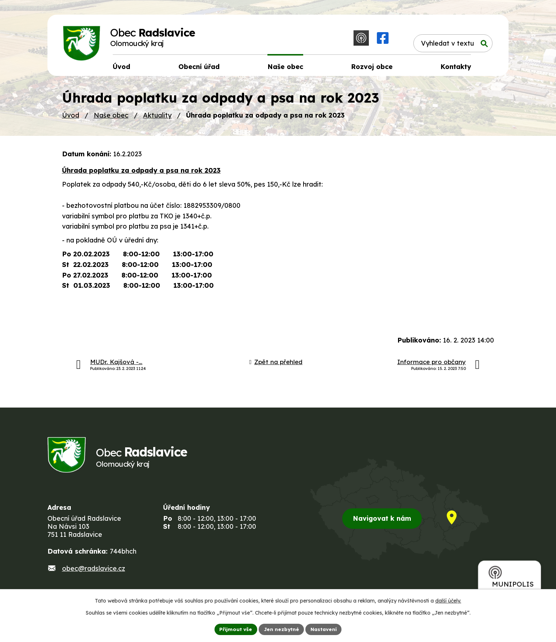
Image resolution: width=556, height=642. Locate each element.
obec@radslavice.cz (93, 573)
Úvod (70, 117)
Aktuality (157, 117)
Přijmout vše (234, 629)
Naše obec (111, 117)
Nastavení (324, 629)
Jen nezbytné (281, 629)
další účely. (448, 600)
